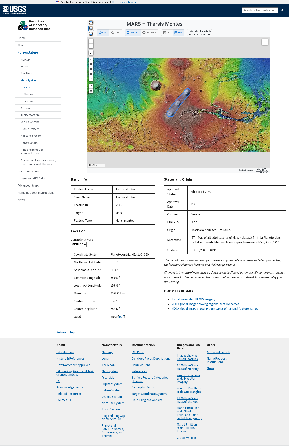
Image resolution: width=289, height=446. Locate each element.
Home (22, 38)
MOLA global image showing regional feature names (205, 304)
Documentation (28, 171)
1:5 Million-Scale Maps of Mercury (188, 367)
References (139, 371)
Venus (24, 66)
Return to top (65, 332)
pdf (121, 317)
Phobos (28, 94)
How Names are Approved (73, 365)
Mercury (25, 59)
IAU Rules (138, 352)
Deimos (28, 101)
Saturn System (30, 122)
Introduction (65, 352)
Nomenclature (28, 52)
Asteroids (26, 108)
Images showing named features (187, 357)
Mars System (29, 80)
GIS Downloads (187, 438)
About (22, 45)
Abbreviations (141, 365)
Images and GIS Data (31, 178)
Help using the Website (147, 400)
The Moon (27, 73)
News (21, 200)
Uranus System (30, 129)
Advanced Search (29, 185)
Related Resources (68, 394)
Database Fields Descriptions (151, 358)
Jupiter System (30, 115)
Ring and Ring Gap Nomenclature (32, 151)
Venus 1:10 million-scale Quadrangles (189, 390)
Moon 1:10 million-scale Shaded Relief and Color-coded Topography (189, 413)
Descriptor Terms (143, 387)
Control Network (82, 240)
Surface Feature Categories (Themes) (150, 379)
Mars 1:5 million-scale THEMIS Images (187, 428)
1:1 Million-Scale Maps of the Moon (188, 400)
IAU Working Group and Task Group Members (75, 373)
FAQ (59, 381)
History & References (70, 358)
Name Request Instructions (36, 193)
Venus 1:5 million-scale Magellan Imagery (188, 378)
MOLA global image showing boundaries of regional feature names (214, 309)
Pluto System (29, 142)
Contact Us (63, 400)
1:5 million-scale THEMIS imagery (193, 299)
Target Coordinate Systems (150, 394)
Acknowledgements (69, 387)
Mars (26, 87)
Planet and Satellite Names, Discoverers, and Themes (38, 162)
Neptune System (31, 135)
